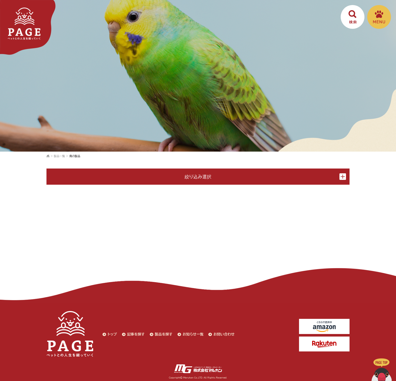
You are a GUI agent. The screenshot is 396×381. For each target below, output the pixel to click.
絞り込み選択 (265, 176)
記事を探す (135, 334)
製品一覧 (59, 156)
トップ (111, 334)
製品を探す (163, 334)
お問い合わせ (223, 334)
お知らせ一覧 (192, 334)
